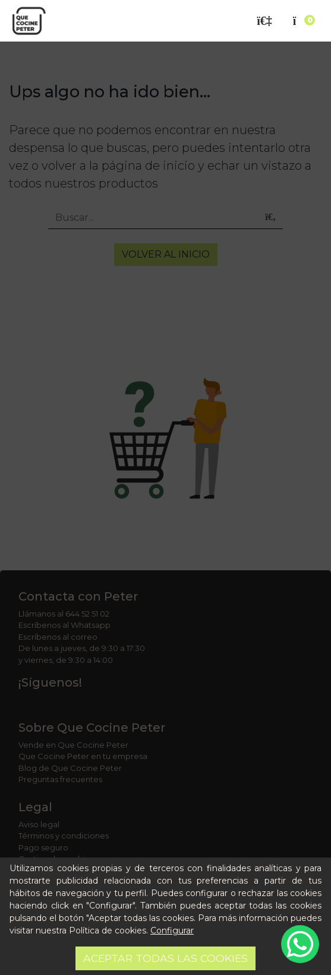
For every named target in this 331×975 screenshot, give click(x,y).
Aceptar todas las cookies (165, 958)
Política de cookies (107, 930)
